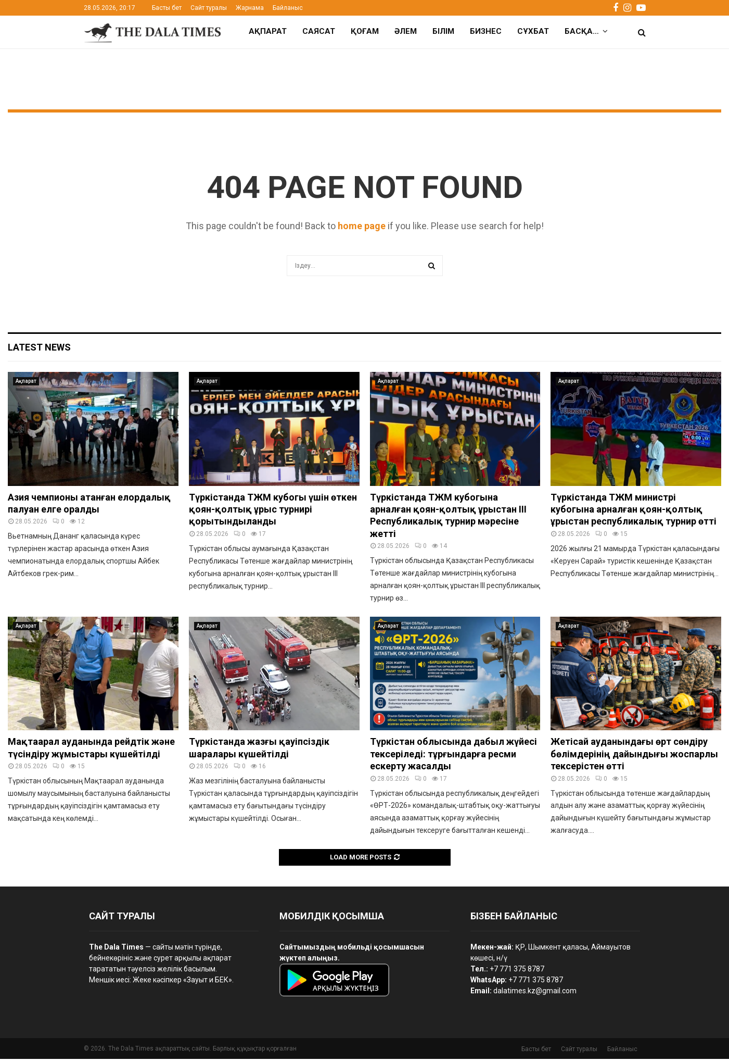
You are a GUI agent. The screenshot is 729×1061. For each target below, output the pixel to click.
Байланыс (288, 7)
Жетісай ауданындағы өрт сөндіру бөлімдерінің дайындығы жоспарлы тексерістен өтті (634, 755)
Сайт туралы (208, 7)
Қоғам (365, 31)
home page (362, 227)
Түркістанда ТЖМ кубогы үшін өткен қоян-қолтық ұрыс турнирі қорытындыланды (273, 511)
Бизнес (486, 31)
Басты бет (167, 7)
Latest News (39, 349)
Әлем (405, 31)
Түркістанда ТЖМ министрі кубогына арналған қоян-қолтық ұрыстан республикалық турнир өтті (634, 511)
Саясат (318, 31)
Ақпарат (268, 31)
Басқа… (582, 31)
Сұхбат (533, 31)
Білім (443, 31)
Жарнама (250, 7)
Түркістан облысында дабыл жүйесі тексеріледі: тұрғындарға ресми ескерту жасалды (453, 755)
